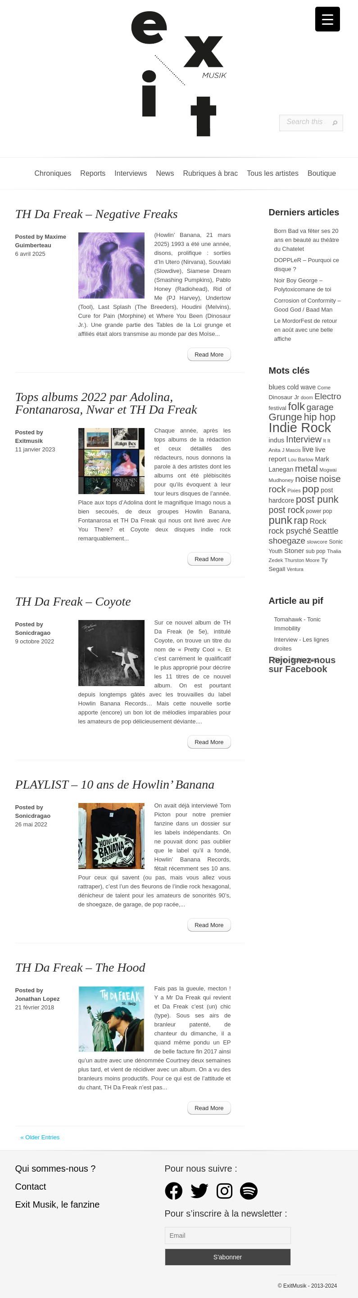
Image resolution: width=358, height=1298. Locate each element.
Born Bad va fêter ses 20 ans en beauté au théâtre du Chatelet (307, 239)
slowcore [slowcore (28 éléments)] (317, 541)
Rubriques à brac (210, 173)
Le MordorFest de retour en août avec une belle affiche (305, 329)
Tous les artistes (273, 173)
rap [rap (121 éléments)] (301, 520)
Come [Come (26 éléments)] (324, 387)
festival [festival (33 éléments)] (277, 408)
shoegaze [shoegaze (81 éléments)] (287, 540)
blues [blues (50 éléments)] (277, 387)
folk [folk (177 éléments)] (296, 406)
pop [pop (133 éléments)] (310, 489)
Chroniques (53, 173)
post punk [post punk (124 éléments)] (317, 499)
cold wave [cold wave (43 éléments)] (301, 387)
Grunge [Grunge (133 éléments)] (286, 417)
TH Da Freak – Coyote (73, 601)
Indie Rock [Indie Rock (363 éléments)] (300, 427)
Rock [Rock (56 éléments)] (317, 521)
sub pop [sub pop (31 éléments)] (316, 551)
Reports (92, 173)
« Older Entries (40, 1137)
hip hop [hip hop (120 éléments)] (320, 417)
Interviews (130, 173)
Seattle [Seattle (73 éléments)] (325, 530)
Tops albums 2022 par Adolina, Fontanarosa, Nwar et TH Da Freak (106, 403)
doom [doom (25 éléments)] (307, 397)
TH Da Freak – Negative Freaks (96, 214)
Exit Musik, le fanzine (57, 1204)
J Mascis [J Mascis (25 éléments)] (291, 450)
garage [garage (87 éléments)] (320, 407)
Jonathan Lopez (37, 998)
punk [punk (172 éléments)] (280, 520)
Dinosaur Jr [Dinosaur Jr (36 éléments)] (284, 397)
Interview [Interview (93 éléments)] (304, 439)
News (165, 173)
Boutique (322, 173)
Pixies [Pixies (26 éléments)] (293, 490)
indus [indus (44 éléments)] (277, 440)
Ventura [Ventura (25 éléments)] (295, 569)
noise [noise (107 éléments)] (306, 478)
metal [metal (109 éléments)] (306, 468)
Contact (30, 1186)
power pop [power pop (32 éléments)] (319, 511)
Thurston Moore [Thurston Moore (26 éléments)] (302, 560)
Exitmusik (29, 440)
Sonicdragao (33, 632)
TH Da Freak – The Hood (80, 967)
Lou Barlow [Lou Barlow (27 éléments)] (300, 459)
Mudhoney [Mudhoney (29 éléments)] (281, 480)
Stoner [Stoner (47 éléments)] (294, 550)
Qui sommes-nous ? (55, 1168)
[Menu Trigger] (327, 19)
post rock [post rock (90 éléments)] (286, 510)
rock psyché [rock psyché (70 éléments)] (290, 530)
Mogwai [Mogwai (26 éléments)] (328, 470)
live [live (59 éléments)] (307, 449)
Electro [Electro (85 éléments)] (327, 396)
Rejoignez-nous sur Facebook (302, 664)
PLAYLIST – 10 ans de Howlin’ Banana (115, 784)
